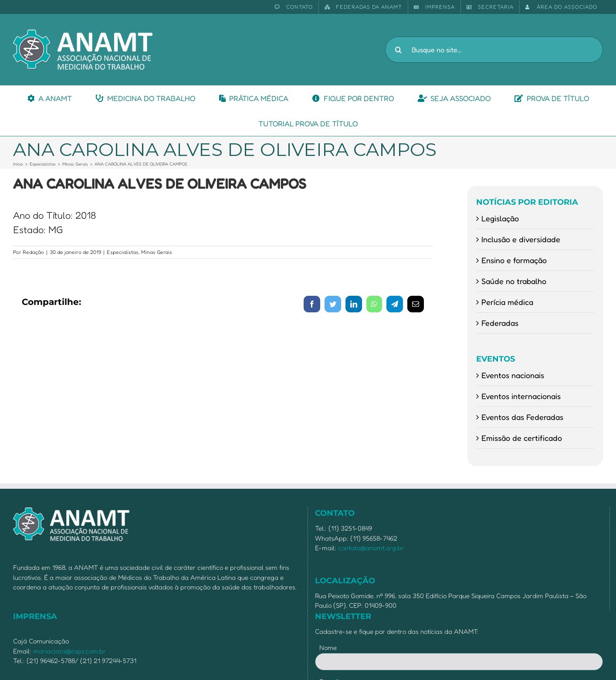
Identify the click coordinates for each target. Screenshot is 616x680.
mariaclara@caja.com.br (69, 651)
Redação (33, 252)
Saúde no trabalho (513, 281)
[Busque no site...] (494, 50)
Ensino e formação (514, 260)
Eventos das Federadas (522, 417)
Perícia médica (507, 302)
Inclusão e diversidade (520, 239)
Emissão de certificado (521, 438)
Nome (328, 647)
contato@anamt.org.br (371, 548)
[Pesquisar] (398, 50)
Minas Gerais (156, 252)
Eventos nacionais (512, 375)
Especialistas (123, 252)
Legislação (500, 218)
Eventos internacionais (521, 396)
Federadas (499, 323)
